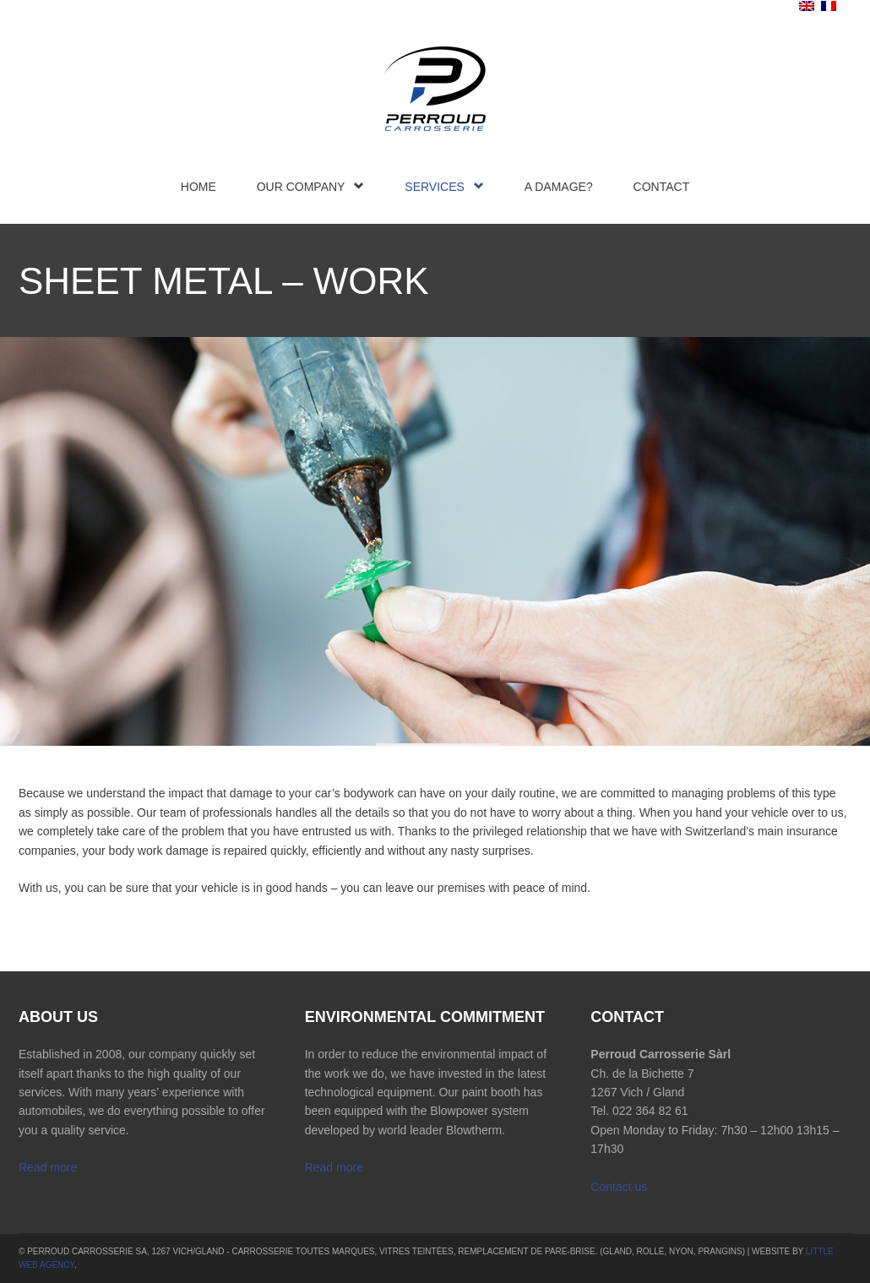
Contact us (618, 1186)
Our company (311, 186)
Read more (48, 1167)
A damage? (559, 186)
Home (198, 186)
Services (444, 186)
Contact (661, 186)
